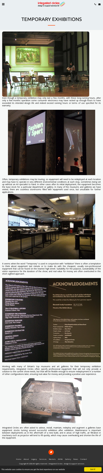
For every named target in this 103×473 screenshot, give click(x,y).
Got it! (92, 469)
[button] (3, 4)
